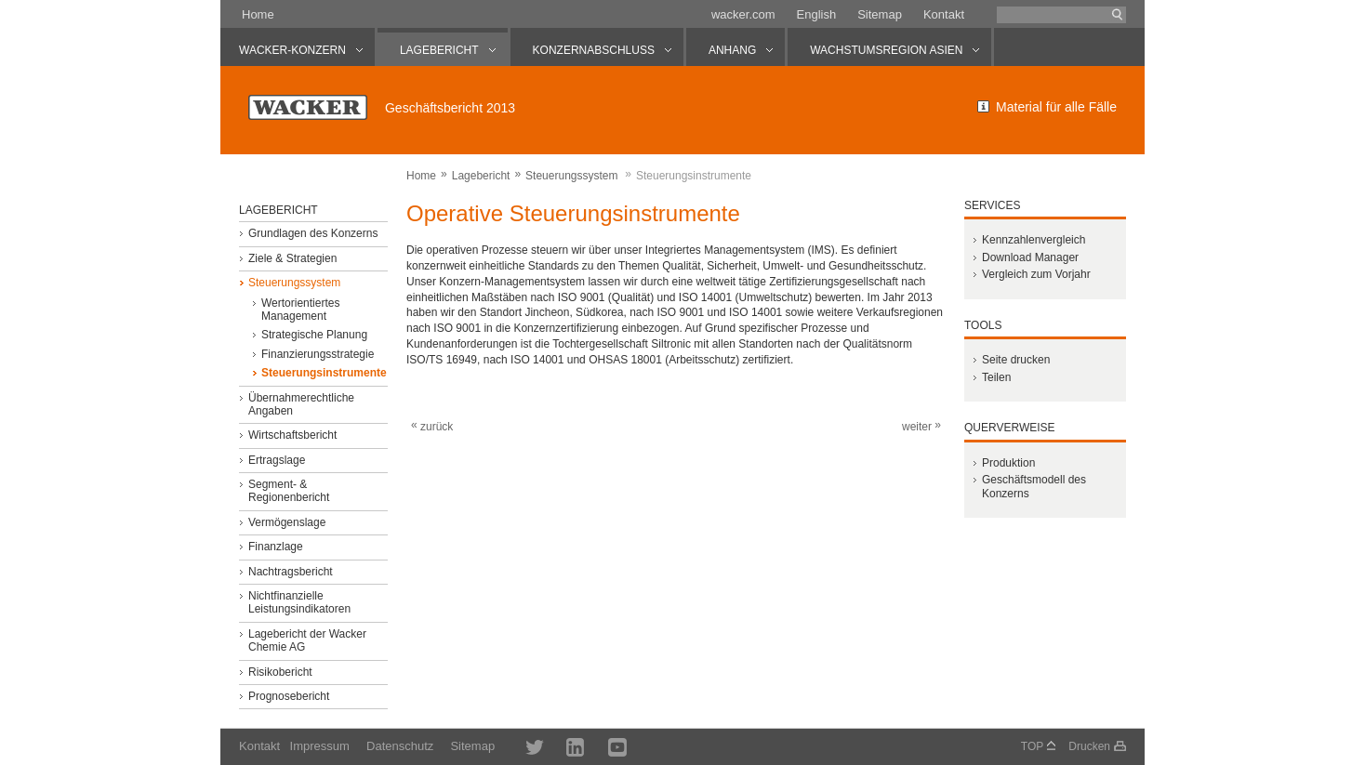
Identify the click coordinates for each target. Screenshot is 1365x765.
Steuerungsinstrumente (324, 372)
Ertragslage (276, 460)
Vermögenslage (286, 522)
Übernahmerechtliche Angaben (301, 404)
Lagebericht (481, 175)
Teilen (996, 377)
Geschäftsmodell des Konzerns (1034, 486)
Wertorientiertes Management (300, 310)
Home (258, 14)
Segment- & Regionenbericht (288, 491)
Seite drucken (1016, 359)
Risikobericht (280, 672)
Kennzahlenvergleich (1033, 239)
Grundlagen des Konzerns (313, 233)
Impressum (320, 746)
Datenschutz (399, 746)
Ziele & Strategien (292, 258)
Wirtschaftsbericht (292, 435)
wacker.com (743, 14)
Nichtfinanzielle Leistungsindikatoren (299, 602)
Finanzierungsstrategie (317, 354)
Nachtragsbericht (290, 571)
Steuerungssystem (571, 175)
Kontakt (943, 14)
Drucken (1089, 746)
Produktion (1008, 462)
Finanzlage (275, 546)
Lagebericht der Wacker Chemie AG (307, 640)
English (817, 14)
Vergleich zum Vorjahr (1036, 274)
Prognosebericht (288, 696)
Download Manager (1030, 257)
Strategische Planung (314, 334)
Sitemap (879, 14)
